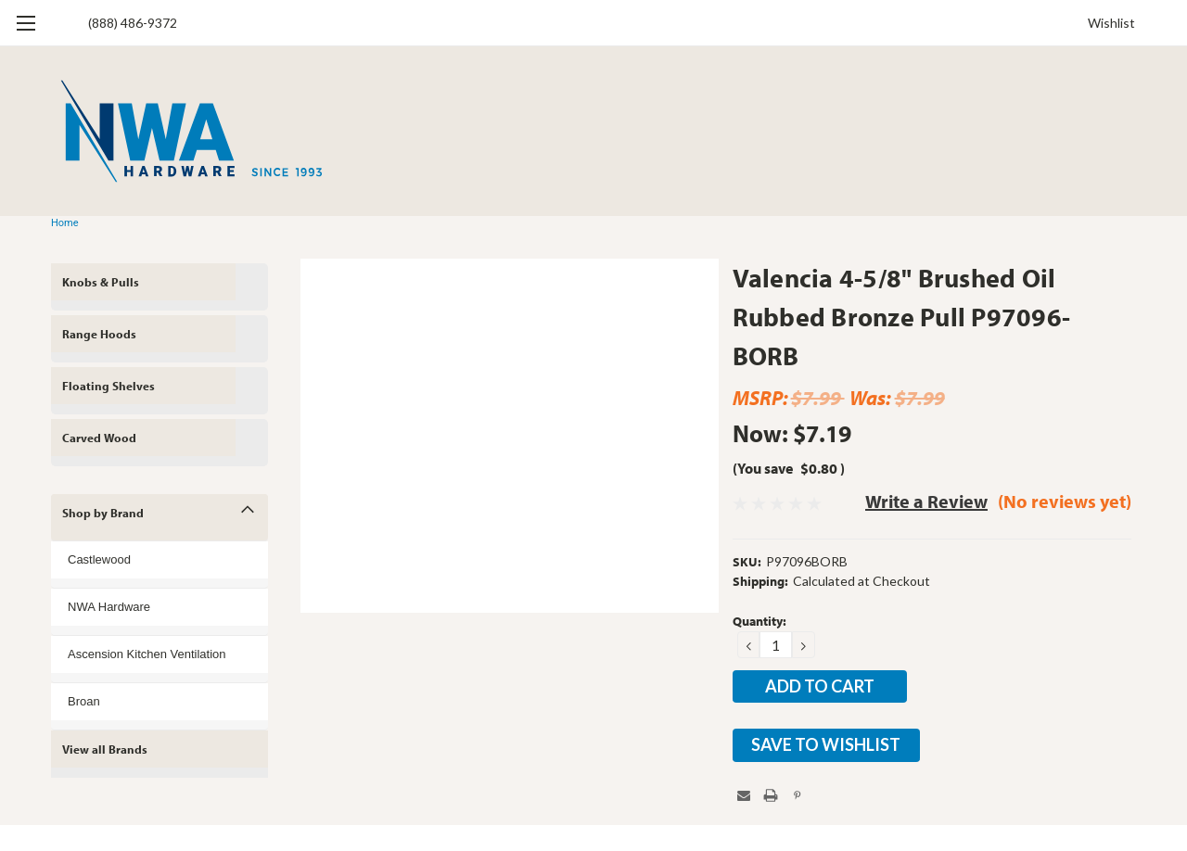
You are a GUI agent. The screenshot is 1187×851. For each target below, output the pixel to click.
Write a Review (926, 501)
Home (65, 223)
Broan (84, 701)
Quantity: (759, 621)
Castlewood (99, 559)
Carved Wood (99, 437)
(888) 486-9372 (132, 23)
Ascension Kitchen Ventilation (147, 654)
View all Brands (104, 749)
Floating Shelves (108, 385)
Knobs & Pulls (100, 281)
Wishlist (1111, 23)
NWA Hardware (109, 607)
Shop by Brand (103, 512)
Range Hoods (99, 333)
